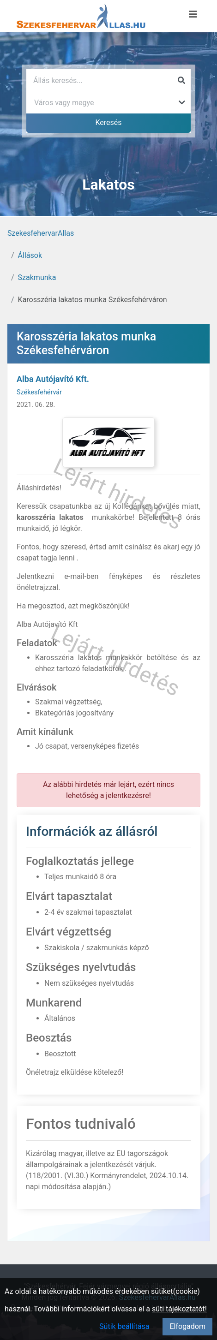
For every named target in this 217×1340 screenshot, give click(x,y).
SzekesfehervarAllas (40, 233)
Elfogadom (187, 1326)
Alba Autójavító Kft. (53, 379)
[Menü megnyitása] (193, 14)
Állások (30, 255)
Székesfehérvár (39, 392)
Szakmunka (37, 277)
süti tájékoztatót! (179, 1308)
